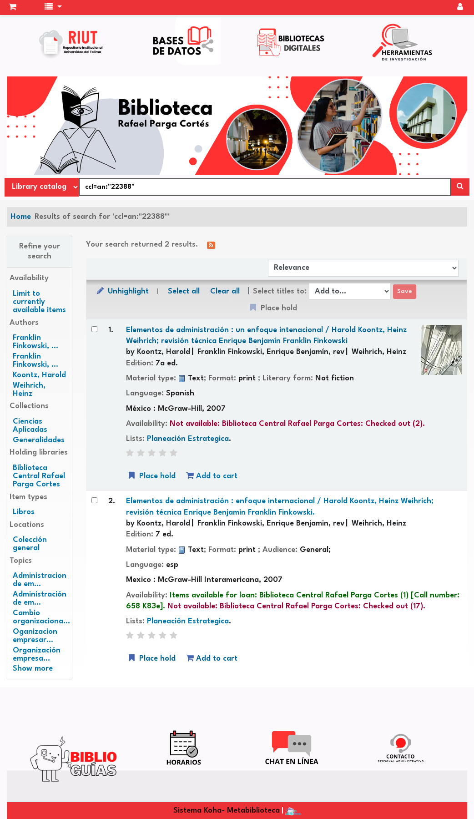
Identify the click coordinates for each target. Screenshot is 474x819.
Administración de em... (39, 599)
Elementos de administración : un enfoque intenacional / (266, 335)
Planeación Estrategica (188, 439)
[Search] (460, 187)
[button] (12, 8)
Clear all (225, 291)
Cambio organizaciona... (41, 617)
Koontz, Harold (39, 375)
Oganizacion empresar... (35, 636)
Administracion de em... (39, 580)
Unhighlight (122, 291)
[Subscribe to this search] (211, 245)
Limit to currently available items (39, 302)
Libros (24, 512)
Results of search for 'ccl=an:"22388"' (102, 217)
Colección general (30, 544)
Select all (184, 291)
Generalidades (39, 440)
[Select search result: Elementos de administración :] (94, 329)
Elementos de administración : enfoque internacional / (280, 506)
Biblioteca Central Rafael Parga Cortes (39, 476)
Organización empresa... (37, 654)
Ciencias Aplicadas (30, 426)
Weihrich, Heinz (29, 390)
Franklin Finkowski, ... (35, 342)
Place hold (151, 475)
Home (20, 217)
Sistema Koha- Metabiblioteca (226, 810)
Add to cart (211, 475)
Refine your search (39, 251)
